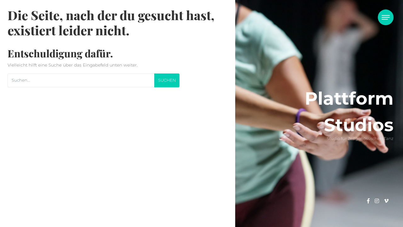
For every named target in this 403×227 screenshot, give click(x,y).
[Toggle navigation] (386, 17)
